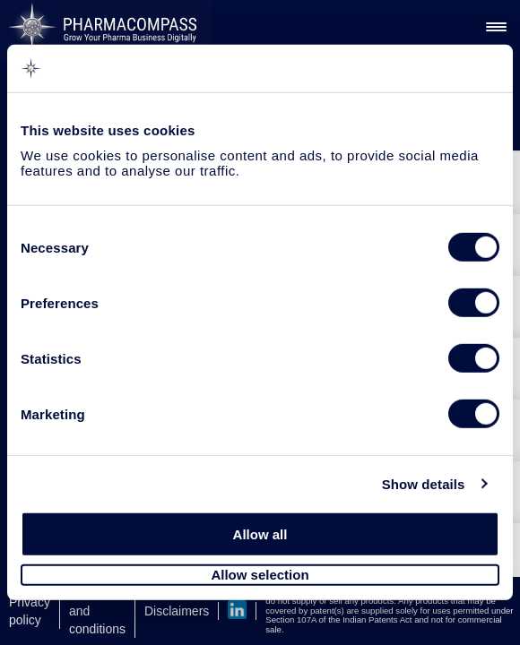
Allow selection (259, 574)
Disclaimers (176, 611)
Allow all (260, 534)
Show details (423, 483)
